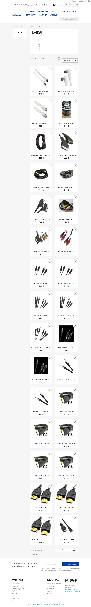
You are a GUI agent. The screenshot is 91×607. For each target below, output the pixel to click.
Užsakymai (50, 586)
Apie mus (53, 15)
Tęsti (74, 550)
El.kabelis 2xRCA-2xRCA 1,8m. (66, 251)
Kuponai (49, 594)
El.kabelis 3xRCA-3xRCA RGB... (41, 348)
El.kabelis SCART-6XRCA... (41, 251)
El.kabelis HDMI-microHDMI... (66, 540)
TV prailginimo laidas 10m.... (41, 91)
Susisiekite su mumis (20, 5)
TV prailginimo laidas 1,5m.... (66, 91)
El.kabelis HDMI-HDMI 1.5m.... (41, 476)
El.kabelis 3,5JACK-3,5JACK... (66, 379)
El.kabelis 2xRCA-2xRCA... (41, 283)
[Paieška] (69, 19)
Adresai (49, 591)
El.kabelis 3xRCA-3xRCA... (41, 315)
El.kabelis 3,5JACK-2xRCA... (66, 348)
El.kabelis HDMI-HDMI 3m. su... (66, 444)
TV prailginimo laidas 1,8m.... (41, 123)
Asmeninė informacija (54, 584)
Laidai (19, 32)
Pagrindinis (31, 11)
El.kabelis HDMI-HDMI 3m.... (66, 476)
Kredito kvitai (51, 589)
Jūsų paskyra (53, 580)
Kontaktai (42, 15)
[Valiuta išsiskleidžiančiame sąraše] (45, 5)
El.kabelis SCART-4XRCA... (66, 219)
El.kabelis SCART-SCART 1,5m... (41, 219)
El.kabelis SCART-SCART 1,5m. (41, 155)
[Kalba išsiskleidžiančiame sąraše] (29, 5)
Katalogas (43, 11)
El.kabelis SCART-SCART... (66, 123)
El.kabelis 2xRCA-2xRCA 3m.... (66, 283)
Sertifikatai (31, 15)
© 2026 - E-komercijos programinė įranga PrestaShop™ (45, 604)
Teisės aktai (16, 586)
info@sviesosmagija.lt (72, 591)
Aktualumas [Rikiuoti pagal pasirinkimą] (70, 60)
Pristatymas (55, 11)
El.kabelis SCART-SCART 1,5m (66, 187)
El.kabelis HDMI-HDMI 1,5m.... (66, 412)
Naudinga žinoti (70, 11)
